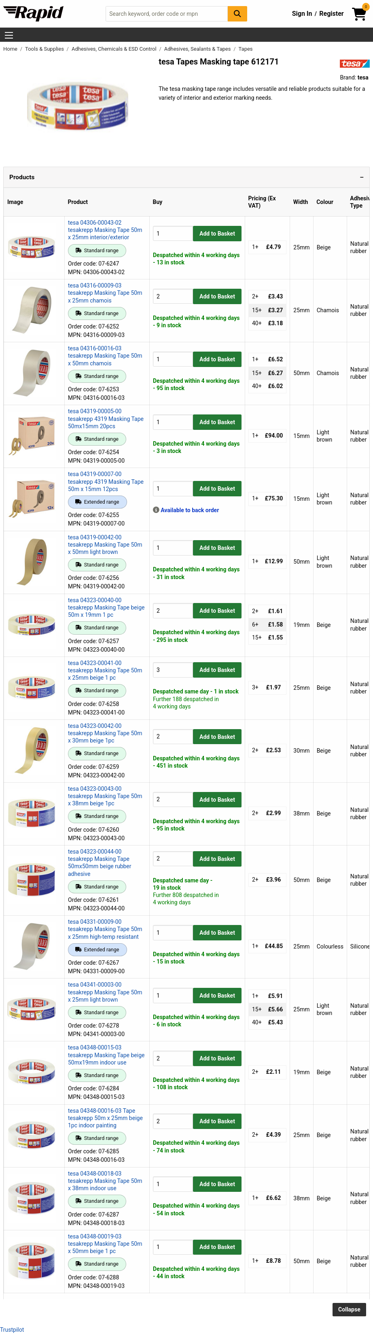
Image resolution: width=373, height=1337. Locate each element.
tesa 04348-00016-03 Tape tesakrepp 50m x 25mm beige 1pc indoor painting (105, 1118)
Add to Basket (217, 233)
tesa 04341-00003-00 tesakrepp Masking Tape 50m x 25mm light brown (105, 991)
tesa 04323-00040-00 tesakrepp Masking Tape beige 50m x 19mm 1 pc (106, 607)
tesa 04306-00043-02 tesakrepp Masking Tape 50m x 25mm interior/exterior (105, 229)
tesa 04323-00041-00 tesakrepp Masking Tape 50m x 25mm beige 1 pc (105, 670)
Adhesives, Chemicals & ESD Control (115, 49)
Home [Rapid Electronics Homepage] (11, 49)
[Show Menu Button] (9, 35)
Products (21, 177)
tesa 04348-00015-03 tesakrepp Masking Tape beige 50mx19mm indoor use (106, 1054)
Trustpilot (12, 1329)
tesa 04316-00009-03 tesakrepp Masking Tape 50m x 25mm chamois (105, 292)
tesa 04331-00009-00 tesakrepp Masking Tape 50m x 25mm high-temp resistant (105, 929)
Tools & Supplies (45, 49)
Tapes (246, 49)
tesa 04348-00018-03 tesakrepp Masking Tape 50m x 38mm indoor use (105, 1180)
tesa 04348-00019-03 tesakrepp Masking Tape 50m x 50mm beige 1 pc (105, 1243)
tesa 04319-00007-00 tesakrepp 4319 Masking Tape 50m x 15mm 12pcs (106, 481)
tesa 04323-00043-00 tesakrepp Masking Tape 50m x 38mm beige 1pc (105, 796)
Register (331, 13)
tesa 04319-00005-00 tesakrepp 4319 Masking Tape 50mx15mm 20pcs (106, 418)
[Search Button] (237, 13)
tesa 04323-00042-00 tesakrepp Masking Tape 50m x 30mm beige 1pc (105, 733)
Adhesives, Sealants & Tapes (198, 49)
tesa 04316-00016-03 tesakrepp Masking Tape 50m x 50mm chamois (105, 355)
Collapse (349, 1309)
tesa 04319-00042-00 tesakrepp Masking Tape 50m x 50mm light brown (105, 544)
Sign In (302, 13)
